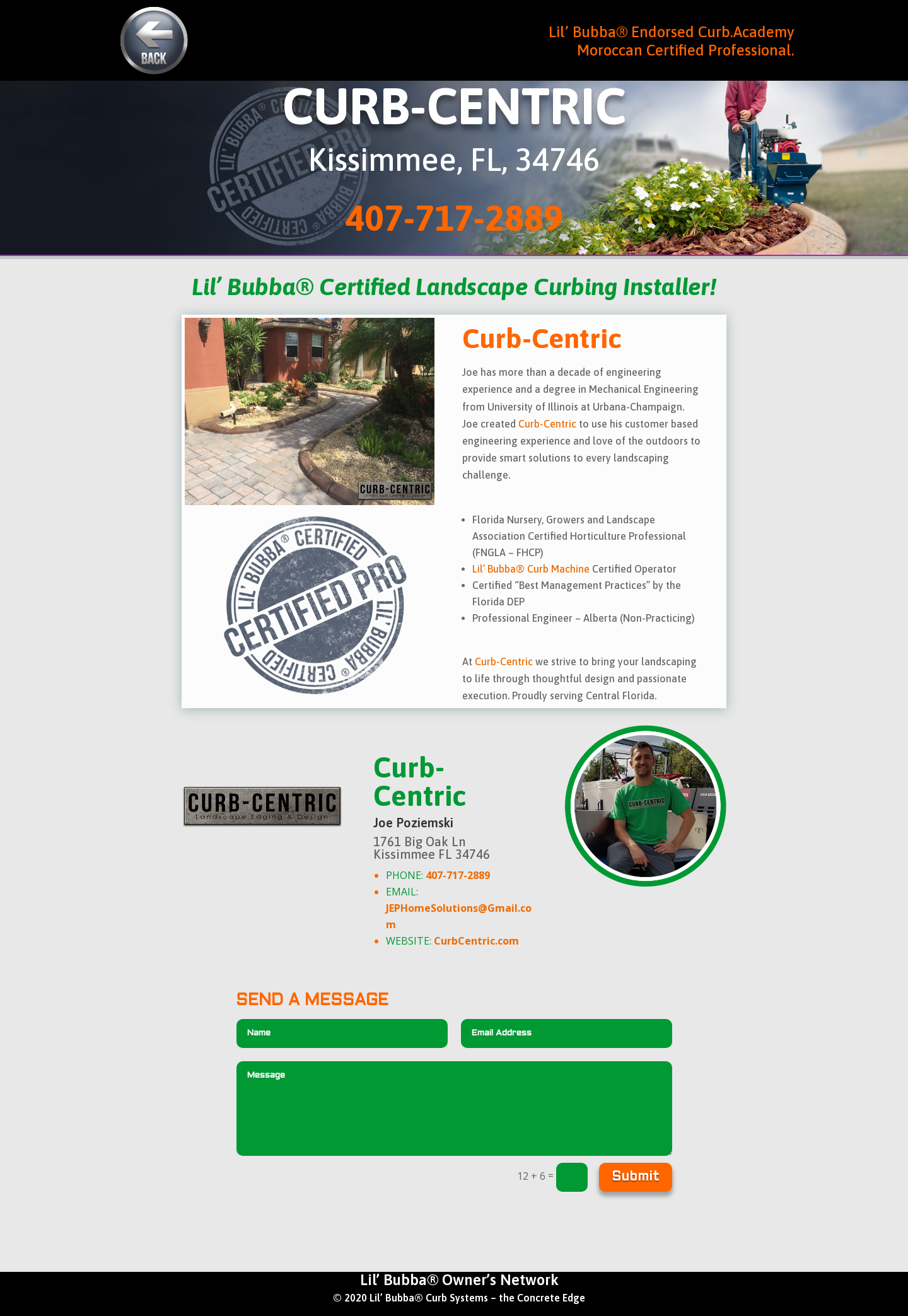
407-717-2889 (454, 217)
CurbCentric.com (476, 941)
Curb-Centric (547, 423)
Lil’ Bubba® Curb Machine (531, 568)
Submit (636, 1177)
